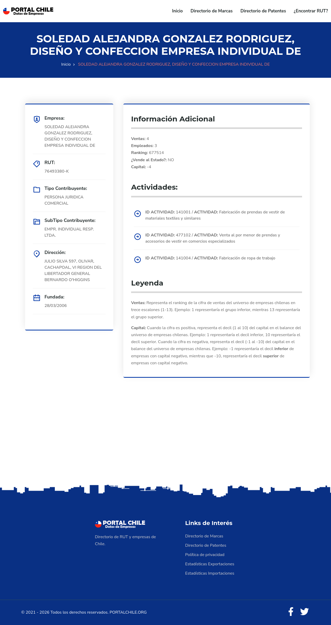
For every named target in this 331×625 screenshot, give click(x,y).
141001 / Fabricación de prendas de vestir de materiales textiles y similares (215, 215)
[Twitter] (304, 612)
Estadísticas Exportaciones (209, 564)
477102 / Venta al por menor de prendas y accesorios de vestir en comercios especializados (212, 238)
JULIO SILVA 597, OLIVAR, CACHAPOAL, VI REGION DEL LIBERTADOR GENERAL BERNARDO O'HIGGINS (73, 270)
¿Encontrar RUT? (311, 11)
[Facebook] (290, 612)
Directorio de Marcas (212, 11)
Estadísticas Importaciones (209, 573)
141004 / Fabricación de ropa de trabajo (210, 258)
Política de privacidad (204, 555)
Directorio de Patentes (263, 11)
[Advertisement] (165, 442)
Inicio (177, 11)
